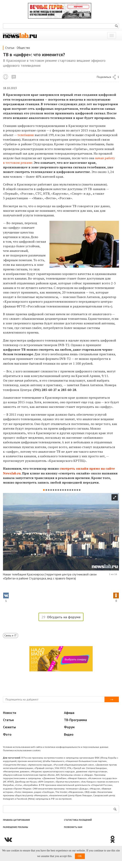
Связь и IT (10, 635)
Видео (69, 734)
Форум (69, 727)
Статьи (9, 48)
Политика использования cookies (22, 750)
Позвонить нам (73, 827)
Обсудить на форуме (64, 617)
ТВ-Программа (75, 720)
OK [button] (80, 856)
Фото (7, 734)
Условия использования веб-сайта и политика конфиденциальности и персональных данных (55, 746)
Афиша (69, 713)
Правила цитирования (16, 820)
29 (14, 77)
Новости (9, 713)
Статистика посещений (78, 820)
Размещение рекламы (15, 827)
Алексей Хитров (5, 76)
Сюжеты (9, 727)
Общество (23, 48)
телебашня (25, 135)
